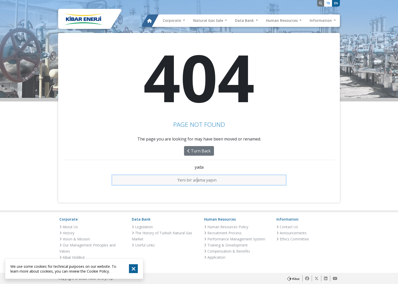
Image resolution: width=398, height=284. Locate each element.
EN (336, 3)
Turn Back (199, 151)
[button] (174, 20)
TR (328, 3)
